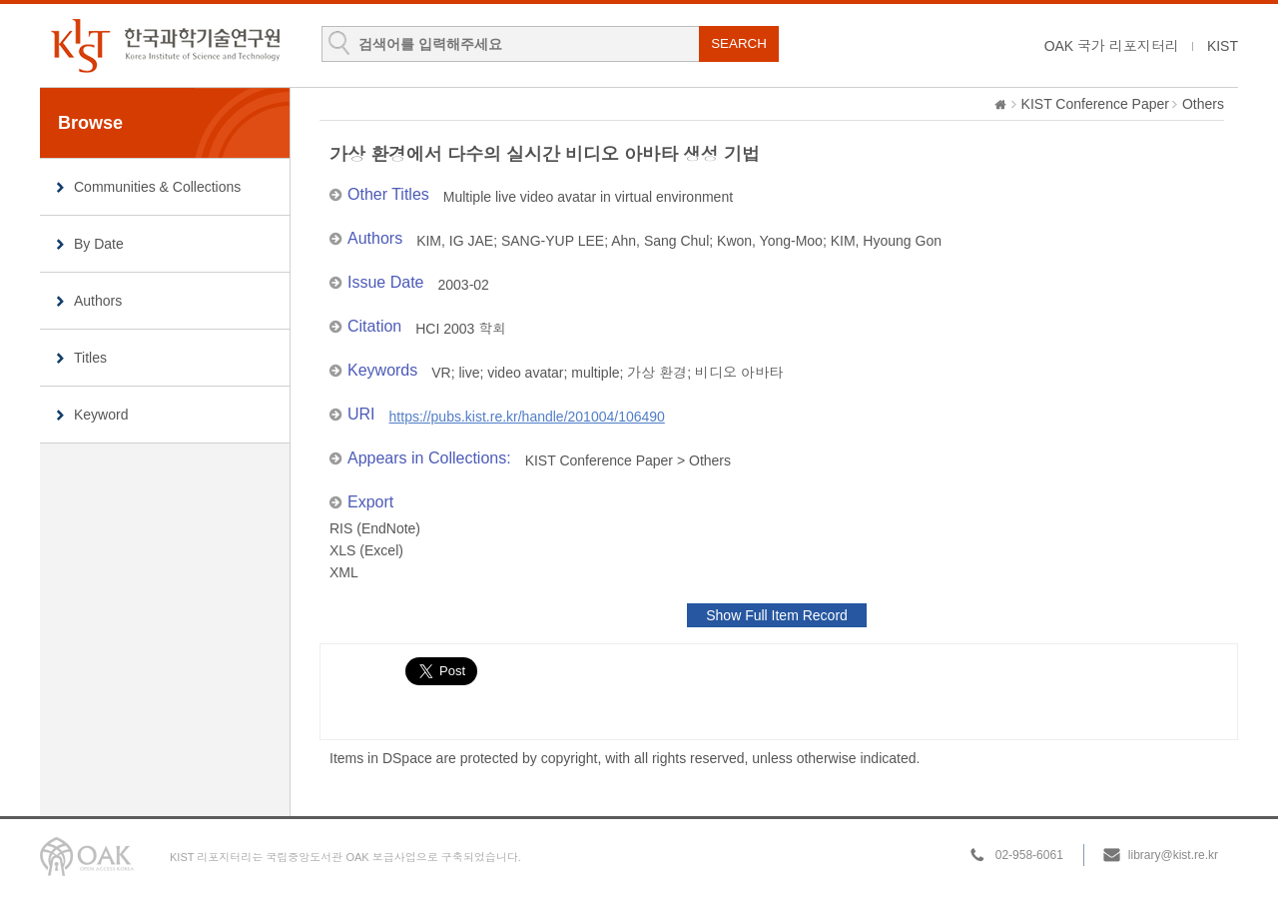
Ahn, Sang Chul (660, 241)
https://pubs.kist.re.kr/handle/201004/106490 (527, 417)
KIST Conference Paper (1095, 104)
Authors (98, 301)
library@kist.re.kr (1173, 855)
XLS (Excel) (366, 550)
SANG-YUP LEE (552, 241)
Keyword (101, 415)
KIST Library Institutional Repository (165, 45)
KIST (1222, 46)
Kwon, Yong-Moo (770, 241)
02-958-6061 (1029, 855)
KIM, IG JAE (454, 241)
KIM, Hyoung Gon (886, 241)
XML (343, 572)
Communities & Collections (157, 187)
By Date (99, 244)
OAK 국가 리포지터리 (1111, 46)
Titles (90, 358)
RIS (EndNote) (374, 528)
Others (1203, 104)
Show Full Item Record (777, 615)
